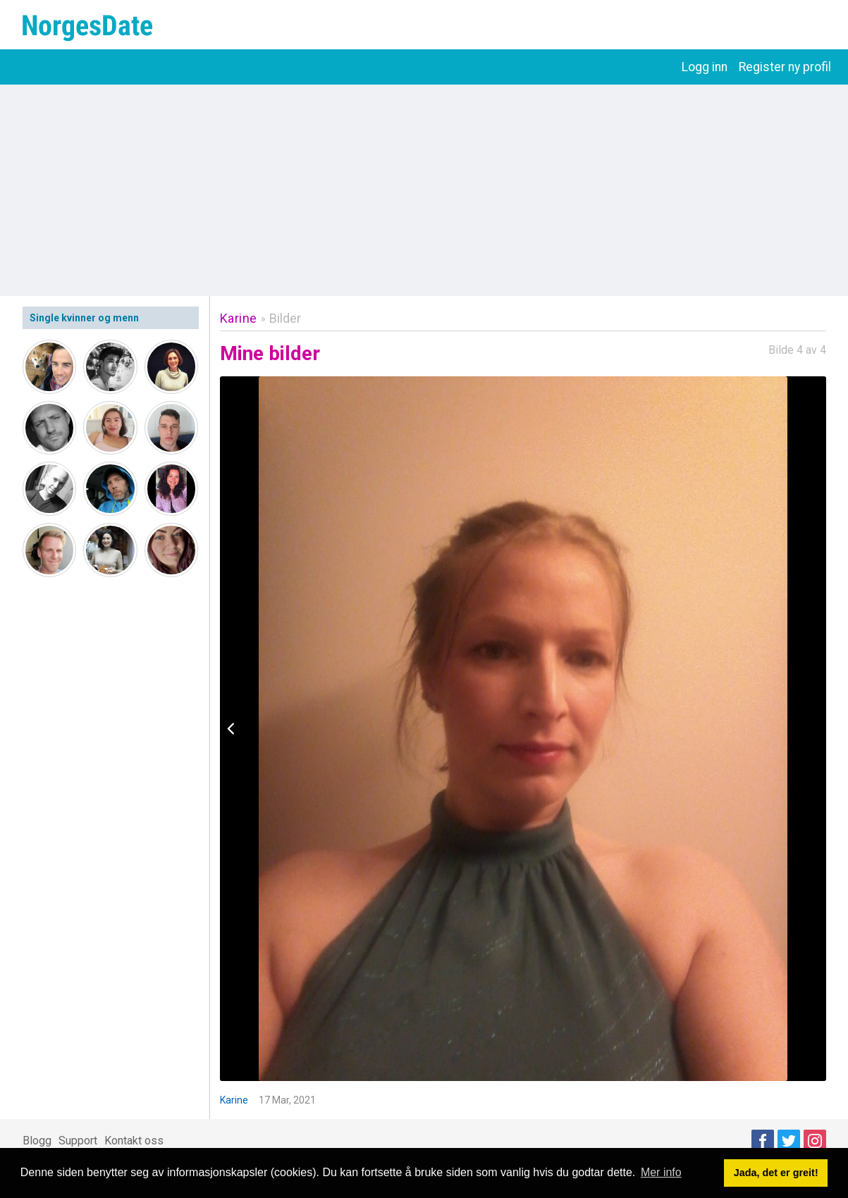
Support (78, 1140)
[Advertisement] (424, 190)
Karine (238, 318)
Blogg (37, 1140)
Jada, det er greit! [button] (776, 1172)
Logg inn (704, 67)
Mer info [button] (661, 1172)
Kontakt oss (134, 1140)
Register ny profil (785, 67)
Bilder (285, 318)
